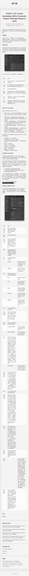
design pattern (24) (7, 563)
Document (20, 25)
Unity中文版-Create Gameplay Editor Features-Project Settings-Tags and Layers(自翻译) (13, 533)
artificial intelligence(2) (7, 549)
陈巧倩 (14, 3)
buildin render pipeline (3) (8, 561)
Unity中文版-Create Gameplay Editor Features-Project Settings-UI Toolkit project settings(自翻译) (13, 526)
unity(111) (4, 553)
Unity (13, 25)
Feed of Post (14, 573)
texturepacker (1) (6, 566)
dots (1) (20, 563)
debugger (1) (17, 561)
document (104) (14, 563)
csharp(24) (4, 551)
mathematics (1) (6, 564)
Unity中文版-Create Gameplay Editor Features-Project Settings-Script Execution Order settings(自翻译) (13, 537)
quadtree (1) (20, 564)
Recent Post (6, 523)
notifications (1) (13, 564)
